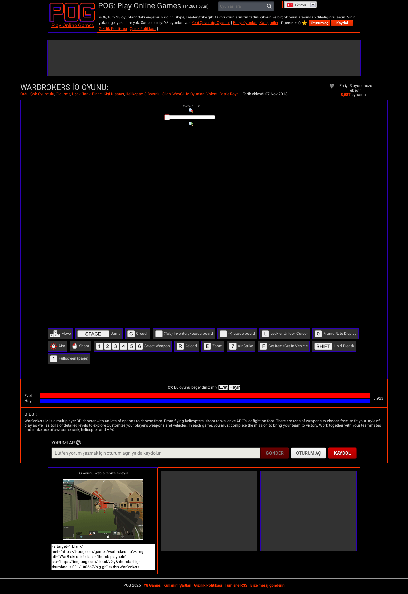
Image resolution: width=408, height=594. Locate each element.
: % (191, 106)
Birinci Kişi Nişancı (108, 94)
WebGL (178, 94)
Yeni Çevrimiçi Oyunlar (211, 22)
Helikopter (134, 94)
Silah (166, 94)
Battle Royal (229, 94)
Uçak (76, 94)
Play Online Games (72, 25)
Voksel (212, 94)
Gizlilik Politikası (113, 28)
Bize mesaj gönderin (267, 585)
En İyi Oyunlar (245, 22)
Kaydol (342, 23)
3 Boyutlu (152, 94)
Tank (86, 94)
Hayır (234, 387)
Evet (223, 387)
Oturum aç (319, 23)
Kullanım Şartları (177, 585)
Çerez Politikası (143, 28)
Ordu (24, 94)
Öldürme (63, 94)
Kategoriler (268, 22)
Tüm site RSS (236, 585)
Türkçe (296, 4)
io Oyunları (195, 94)
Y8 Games (152, 585)
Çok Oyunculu (42, 94)
